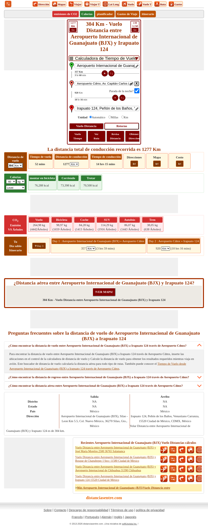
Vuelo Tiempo (77, 136)
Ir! (134, 163)
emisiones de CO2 (65, 14)
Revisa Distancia (115, 136)
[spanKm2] (165, 248)
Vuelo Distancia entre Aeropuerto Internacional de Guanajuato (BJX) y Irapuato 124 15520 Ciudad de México (115, 478)
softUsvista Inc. (129, 524)
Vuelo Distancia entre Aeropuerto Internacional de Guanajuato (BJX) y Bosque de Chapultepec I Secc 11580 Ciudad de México (115, 459)
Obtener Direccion (134, 136)
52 (135, 26)
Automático (98, 117)
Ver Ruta (96, 136)
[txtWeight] (11, 181)
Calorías (87, 14)
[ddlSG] (15, 187)
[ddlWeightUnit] (21, 181)
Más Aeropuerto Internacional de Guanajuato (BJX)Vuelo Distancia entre (123, 487)
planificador (105, 14)
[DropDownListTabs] (104, 58)
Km (126, 117)
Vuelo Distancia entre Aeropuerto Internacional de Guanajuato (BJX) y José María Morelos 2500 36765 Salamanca (115, 449)
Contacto (60, 510)
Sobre (48, 510)
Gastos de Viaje (127, 14)
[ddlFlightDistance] (18, 165)
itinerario (148, 14)
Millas (114, 117)
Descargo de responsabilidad (88, 510)
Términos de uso (122, 510)
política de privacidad (150, 510)
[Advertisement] (34, 45)
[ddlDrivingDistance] (74, 164)
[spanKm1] (90, 248)
